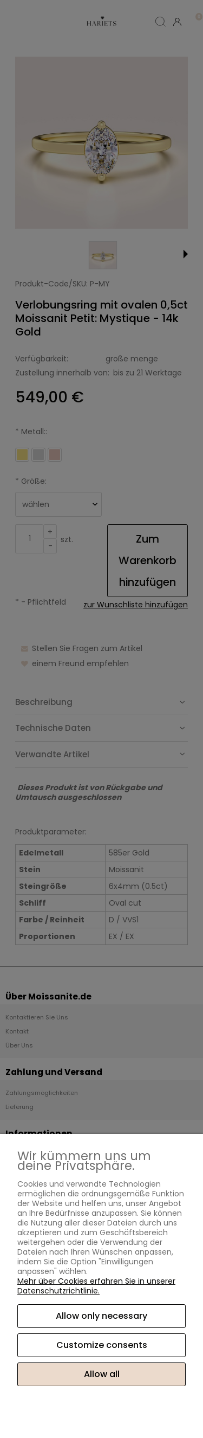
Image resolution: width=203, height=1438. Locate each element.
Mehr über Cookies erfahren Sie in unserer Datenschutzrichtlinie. (96, 1286)
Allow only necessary (101, 1316)
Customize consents (101, 1345)
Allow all (102, 1374)
